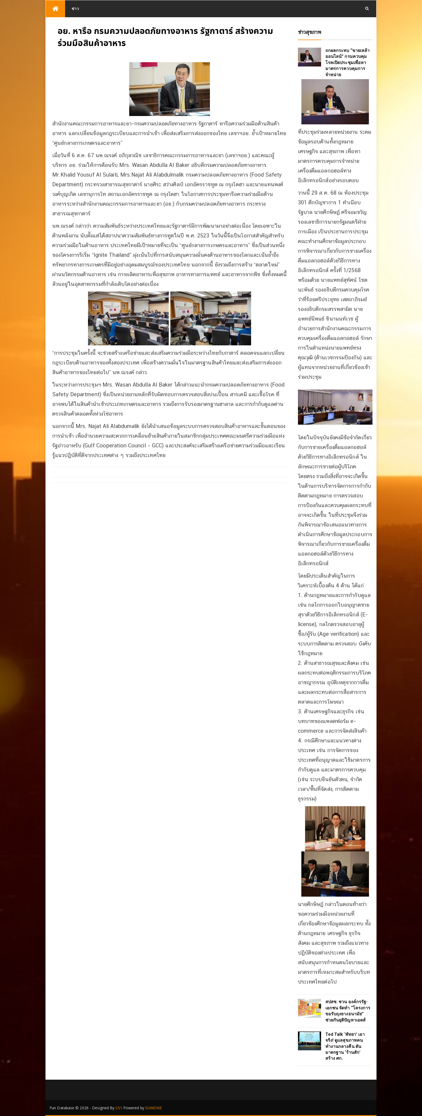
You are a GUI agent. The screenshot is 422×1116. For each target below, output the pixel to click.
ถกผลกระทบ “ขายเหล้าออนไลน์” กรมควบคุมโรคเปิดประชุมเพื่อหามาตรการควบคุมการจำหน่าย (347, 62)
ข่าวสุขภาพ (309, 32)
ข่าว (75, 8)
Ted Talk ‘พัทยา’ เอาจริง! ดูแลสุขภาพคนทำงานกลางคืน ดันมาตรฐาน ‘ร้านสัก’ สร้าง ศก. (345, 1046)
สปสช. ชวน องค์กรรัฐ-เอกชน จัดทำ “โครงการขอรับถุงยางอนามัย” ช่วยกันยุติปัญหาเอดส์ (348, 1010)
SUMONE (153, 1107)
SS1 (118, 1107)
